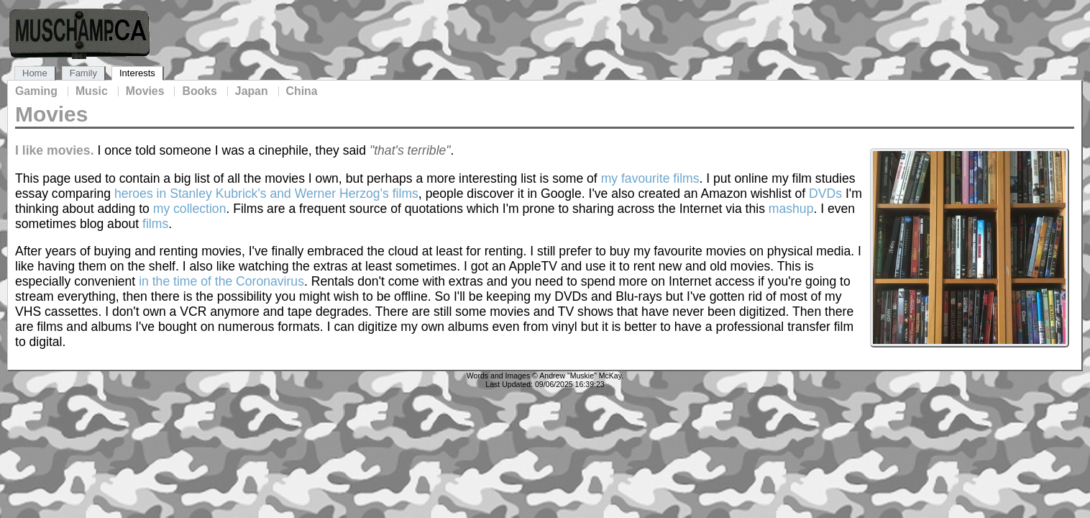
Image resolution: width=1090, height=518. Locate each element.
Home (34, 73)
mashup (791, 208)
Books (199, 91)
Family (83, 73)
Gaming (36, 91)
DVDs (825, 193)
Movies (145, 91)
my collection (189, 208)
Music (91, 91)
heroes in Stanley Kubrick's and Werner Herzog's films (266, 193)
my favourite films (650, 178)
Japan (251, 91)
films (155, 224)
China (302, 91)
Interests (137, 73)
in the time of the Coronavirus (221, 281)
